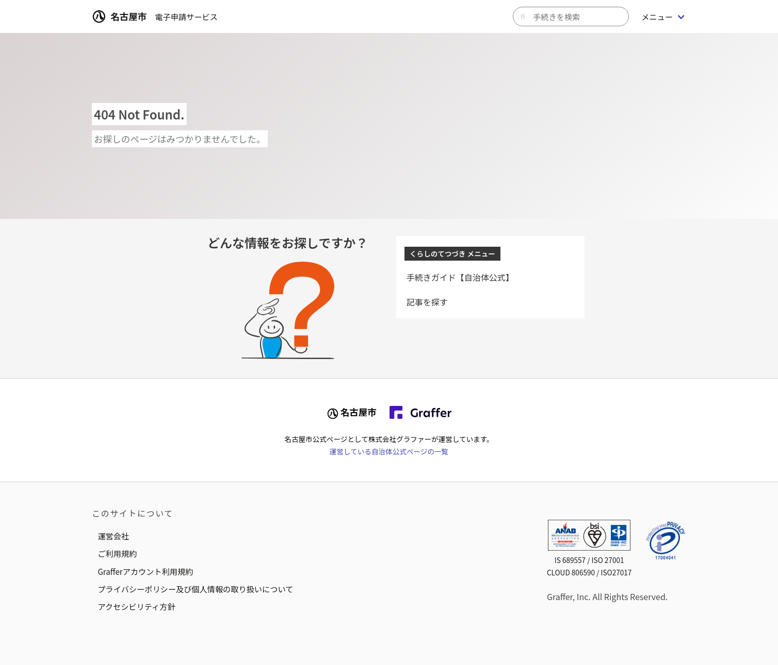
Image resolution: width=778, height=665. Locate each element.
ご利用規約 (117, 553)
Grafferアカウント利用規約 (145, 571)
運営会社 (113, 535)
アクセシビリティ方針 (136, 606)
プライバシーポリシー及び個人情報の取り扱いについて (195, 588)
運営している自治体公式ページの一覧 (389, 451)
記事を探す (427, 302)
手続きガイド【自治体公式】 (460, 277)
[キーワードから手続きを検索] (571, 16)
